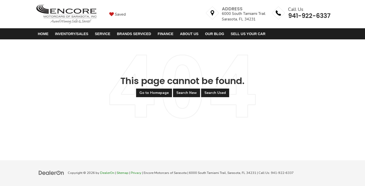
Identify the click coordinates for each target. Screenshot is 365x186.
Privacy (136, 173)
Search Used (215, 92)
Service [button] (102, 34)
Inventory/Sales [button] (71, 34)
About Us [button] (189, 34)
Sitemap (122, 173)
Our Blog (214, 34)
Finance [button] (165, 34)
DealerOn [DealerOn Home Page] (107, 173)
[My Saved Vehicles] (117, 14)
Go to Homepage (154, 92)
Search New (186, 92)
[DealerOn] (51, 172)
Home (43, 34)
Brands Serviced (134, 34)
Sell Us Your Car (248, 34)
